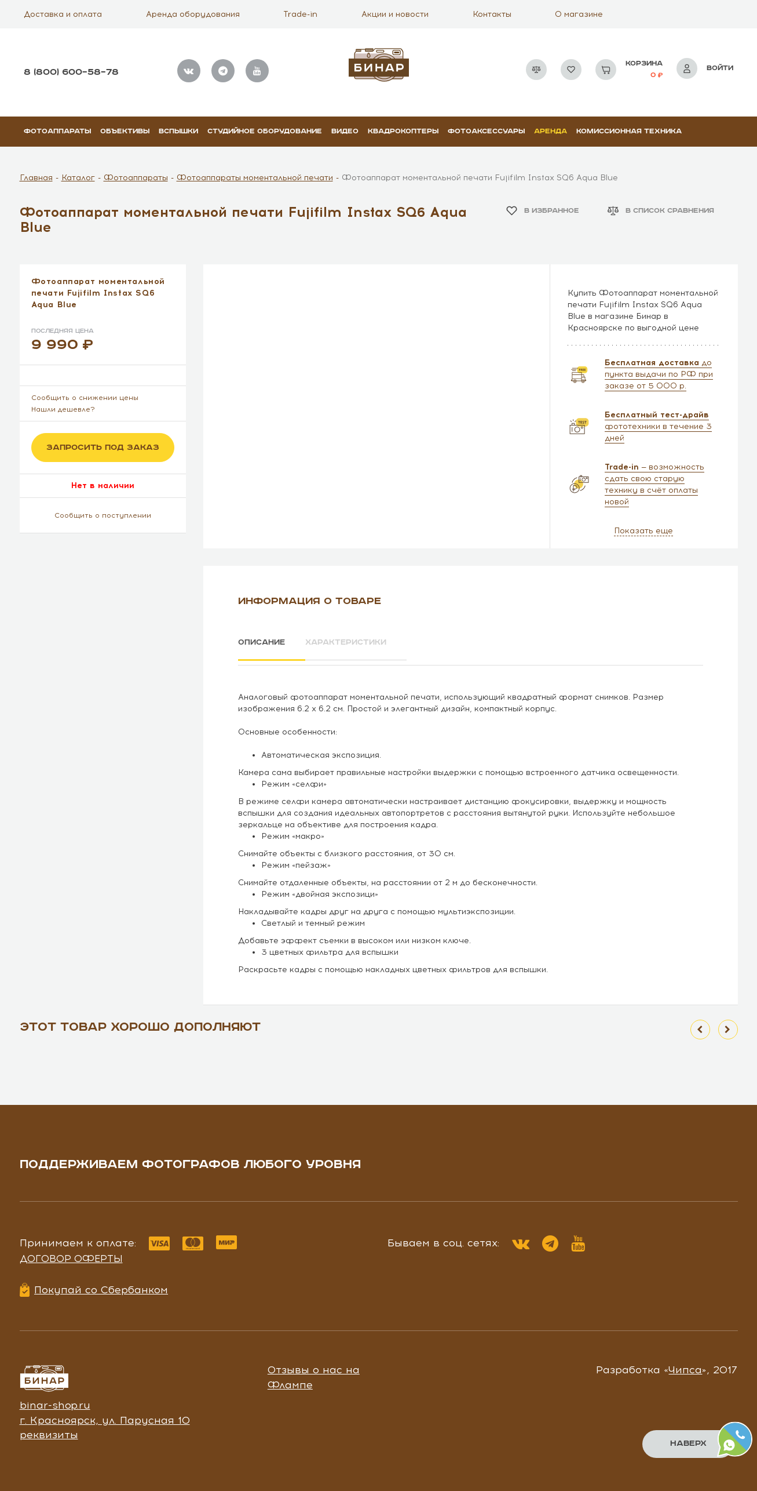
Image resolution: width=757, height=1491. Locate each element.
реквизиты (49, 1431)
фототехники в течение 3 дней (658, 426)
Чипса (685, 1366)
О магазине (579, 14)
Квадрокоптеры (403, 131)
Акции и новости (395, 14)
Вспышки (178, 131)
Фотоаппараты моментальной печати (255, 178)
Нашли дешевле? (63, 409)
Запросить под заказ (102, 447)
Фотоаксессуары (486, 131)
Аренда (550, 131)
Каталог (78, 178)
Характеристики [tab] (358, 643)
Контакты (492, 14)
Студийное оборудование (264, 131)
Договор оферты (71, 1254)
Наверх (688, 1443)
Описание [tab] (263, 643)
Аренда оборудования (193, 14)
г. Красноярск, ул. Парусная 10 (105, 1416)
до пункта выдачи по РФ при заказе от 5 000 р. (659, 374)
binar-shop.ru (55, 1401)
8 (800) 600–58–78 (71, 72)
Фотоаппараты (57, 131)
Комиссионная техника (629, 131)
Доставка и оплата (63, 14)
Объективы (124, 131)
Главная (36, 178)
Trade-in (300, 14)
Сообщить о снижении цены (84, 398)
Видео (345, 131)
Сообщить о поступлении (102, 515)
